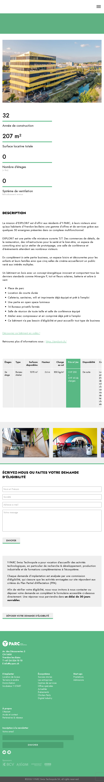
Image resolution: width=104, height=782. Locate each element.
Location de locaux (11, 677)
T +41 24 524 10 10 (12, 660)
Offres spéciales (45, 686)
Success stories (45, 677)
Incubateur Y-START (11, 686)
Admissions (78, 680)
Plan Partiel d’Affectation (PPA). (39, 583)
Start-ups (77, 673)
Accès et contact (10, 714)
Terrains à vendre (10, 680)
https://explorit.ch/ (56, 341)
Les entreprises (45, 680)
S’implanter (8, 673)
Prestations (78, 677)
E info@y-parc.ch (10, 663)
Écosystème (44, 673)
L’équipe (6, 711)
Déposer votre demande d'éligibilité (27, 615)
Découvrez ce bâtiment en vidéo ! (21, 333)
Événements (43, 692)
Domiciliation (8, 683)
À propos (7, 708)
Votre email (8, 731)
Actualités (42, 689)
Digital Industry (45, 698)
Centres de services (47, 683)
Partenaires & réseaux (12, 717)
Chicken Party (44, 695)
